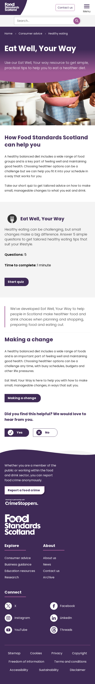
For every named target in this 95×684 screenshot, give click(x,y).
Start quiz (16, 282)
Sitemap (14, 653)
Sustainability (49, 670)
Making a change (22, 398)
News (47, 564)
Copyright (79, 653)
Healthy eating (58, 33)
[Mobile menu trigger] (86, 7)
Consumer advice (30, 33)
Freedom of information (26, 661)
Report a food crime (24, 490)
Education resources (20, 571)
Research (12, 577)
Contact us (65, 7)
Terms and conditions (70, 661)
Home (9, 33)
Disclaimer (78, 670)
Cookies (36, 653)
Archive (48, 577)
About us (49, 558)
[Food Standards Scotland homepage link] (12, 7)
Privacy (56, 653)
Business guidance (18, 564)
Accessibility (19, 670)
